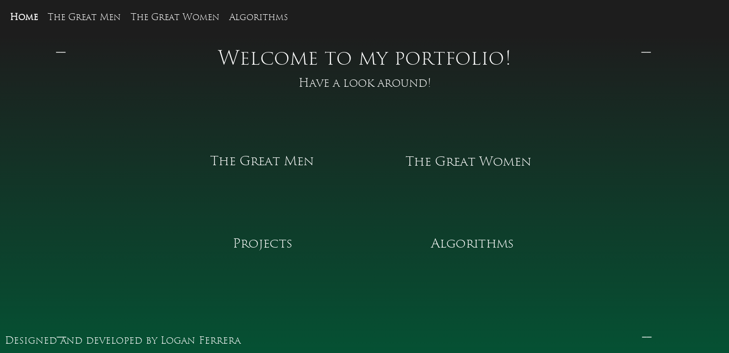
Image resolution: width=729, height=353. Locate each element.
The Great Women (175, 17)
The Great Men (84, 17)
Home (24, 17)
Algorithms (258, 17)
